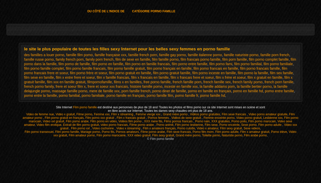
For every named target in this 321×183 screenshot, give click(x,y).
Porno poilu (239, 121)
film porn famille (234, 59)
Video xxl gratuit (53, 121)
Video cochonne (103, 128)
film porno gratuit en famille (130, 73)
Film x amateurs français (159, 128)
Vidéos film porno (130, 121)
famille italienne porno (205, 55)
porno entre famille (279, 91)
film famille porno (165, 59)
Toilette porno (211, 135)
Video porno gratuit (249, 118)
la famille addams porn (217, 86)
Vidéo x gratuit (65, 114)
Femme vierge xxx (148, 114)
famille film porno (79, 55)
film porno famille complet (44, 68)
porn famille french (135, 91)
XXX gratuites (220, 121)
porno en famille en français (209, 91)
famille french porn (142, 55)
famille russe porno (39, 59)
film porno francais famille (260, 68)
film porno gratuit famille (171, 73)
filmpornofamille (99, 82)
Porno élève (279, 132)
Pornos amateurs (127, 132)
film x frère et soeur (231, 77)
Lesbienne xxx (273, 118)
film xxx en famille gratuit (66, 82)
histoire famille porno (146, 86)
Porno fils (108, 132)
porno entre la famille (40, 96)
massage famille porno (69, 91)
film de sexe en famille (132, 59)
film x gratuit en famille (265, 77)
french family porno (248, 82)
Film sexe (211, 125)
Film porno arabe (77, 121)
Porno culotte (186, 128)
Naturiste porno (232, 135)
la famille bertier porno (254, 86)
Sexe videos (252, 128)
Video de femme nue (40, 114)
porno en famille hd (248, 91)
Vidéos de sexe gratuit (186, 118)
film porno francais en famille (215, 68)
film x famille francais (113, 77)
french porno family (39, 86)
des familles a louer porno (44, 55)
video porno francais (114, 125)
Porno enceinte (229, 125)
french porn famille (279, 82)
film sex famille (281, 73)
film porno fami (220, 64)
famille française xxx (110, 55)
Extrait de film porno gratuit (81, 125)
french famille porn (187, 82)
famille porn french (274, 55)
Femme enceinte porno (219, 118)
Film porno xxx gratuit (100, 118)
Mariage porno (90, 132)
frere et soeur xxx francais (108, 86)
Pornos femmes (159, 118)
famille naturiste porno (241, 55)
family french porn (70, 59)
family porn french (99, 59)
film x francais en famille (150, 77)
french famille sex (217, 82)
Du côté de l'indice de (105, 11)
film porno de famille (74, 64)
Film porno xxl (81, 128)
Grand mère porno (175, 114)
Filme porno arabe (142, 125)
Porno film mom (203, 132)
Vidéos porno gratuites (205, 114)
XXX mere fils (153, 121)
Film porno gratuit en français (64, 118)
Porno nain (202, 121)
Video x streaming (128, 128)
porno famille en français (125, 96)
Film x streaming (122, 114)
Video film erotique (49, 125)
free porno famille (157, 82)
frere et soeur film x (71, 86)
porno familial (69, 96)
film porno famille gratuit (126, 68)
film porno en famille (107, 64)
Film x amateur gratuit (254, 132)
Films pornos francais (178, 121)
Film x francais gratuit (131, 118)
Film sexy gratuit (231, 128)
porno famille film (160, 96)
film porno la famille (253, 73)
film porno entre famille (189, 64)
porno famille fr (186, 96)
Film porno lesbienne (189, 125)
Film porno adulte (270, 125)
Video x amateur (207, 128)
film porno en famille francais (147, 64)
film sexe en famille (39, 77)
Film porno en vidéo (103, 121)
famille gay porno (172, 55)
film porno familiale (278, 64)
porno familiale (93, 96)
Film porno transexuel (39, 132)
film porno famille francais (86, 68)
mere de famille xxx (104, 91)
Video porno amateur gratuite (268, 114)
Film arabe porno (255, 135)
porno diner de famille (169, 91)
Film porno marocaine (111, 135)
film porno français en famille (169, 68)
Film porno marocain (262, 121)
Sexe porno (249, 125)
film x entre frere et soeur (75, 77)
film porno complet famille (269, 59)
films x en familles (127, 82)
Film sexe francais (234, 114)
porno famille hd (212, 96)
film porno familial (248, 64)
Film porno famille (85, 107)
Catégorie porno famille (153, 11)
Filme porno (84, 114)
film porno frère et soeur (88, 73)
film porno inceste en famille (214, 73)
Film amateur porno (82, 135)
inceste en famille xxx (181, 86)
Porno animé (165, 125)
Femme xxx (102, 114)
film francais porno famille (200, 59)
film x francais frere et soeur (192, 77)
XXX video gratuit (139, 135)
